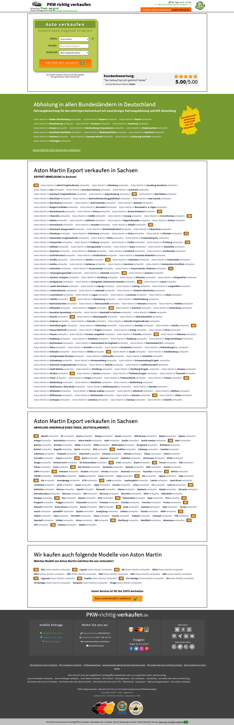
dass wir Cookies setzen (171, 721)
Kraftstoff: (51, 52)
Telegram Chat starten (53, 637)
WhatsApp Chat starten (52, 633)
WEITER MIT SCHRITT (65, 62)
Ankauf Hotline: (88, 637)
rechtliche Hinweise (115, 695)
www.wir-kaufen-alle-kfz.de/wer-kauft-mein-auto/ (124, 665)
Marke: (53, 38)
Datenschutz (99, 695)
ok (186, 722)
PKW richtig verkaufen (69, 4)
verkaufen (50, 435)
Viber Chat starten (53, 641)
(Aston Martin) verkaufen (55, 569)
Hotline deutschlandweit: (166, 9)
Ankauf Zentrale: (90, 633)
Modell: (53, 45)
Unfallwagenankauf (92, 665)
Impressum (130, 695)
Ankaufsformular (96, 645)
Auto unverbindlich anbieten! (116, 598)
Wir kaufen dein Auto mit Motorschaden (164, 665)
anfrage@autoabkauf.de (66, 10)
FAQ (138, 695)
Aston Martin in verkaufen (57, 119)
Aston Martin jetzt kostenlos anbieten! (56, 150)
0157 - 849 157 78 (50, 8)
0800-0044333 (104, 633)
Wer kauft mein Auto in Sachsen (44, 665)
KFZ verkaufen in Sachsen (70, 665)
